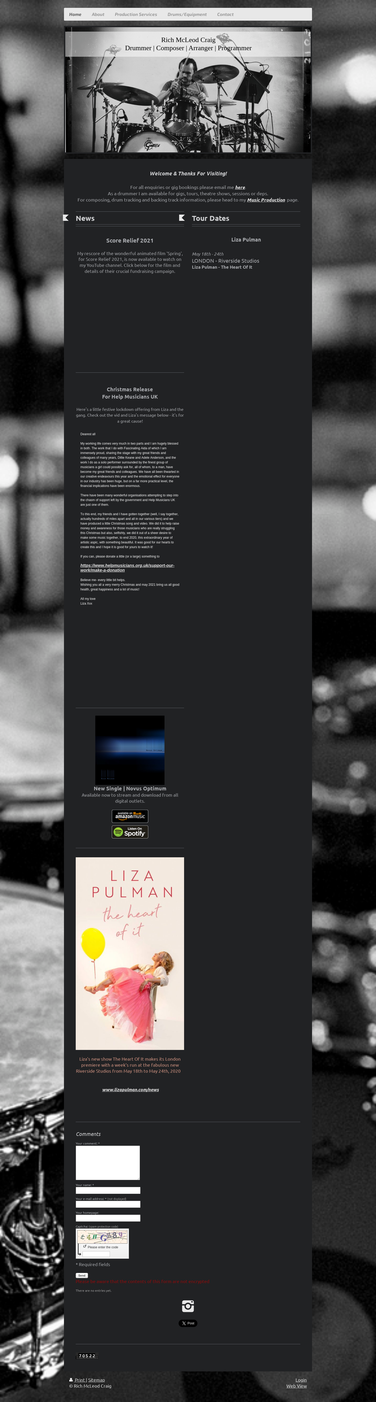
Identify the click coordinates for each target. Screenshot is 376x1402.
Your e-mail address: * (101, 1199)
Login (301, 1379)
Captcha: (97, 1226)
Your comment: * (88, 1143)
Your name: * (85, 1185)
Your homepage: (87, 1212)
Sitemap (96, 1379)
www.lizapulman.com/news (130, 1090)
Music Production (266, 200)
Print (77, 1379)
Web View (296, 1385)
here (240, 187)
